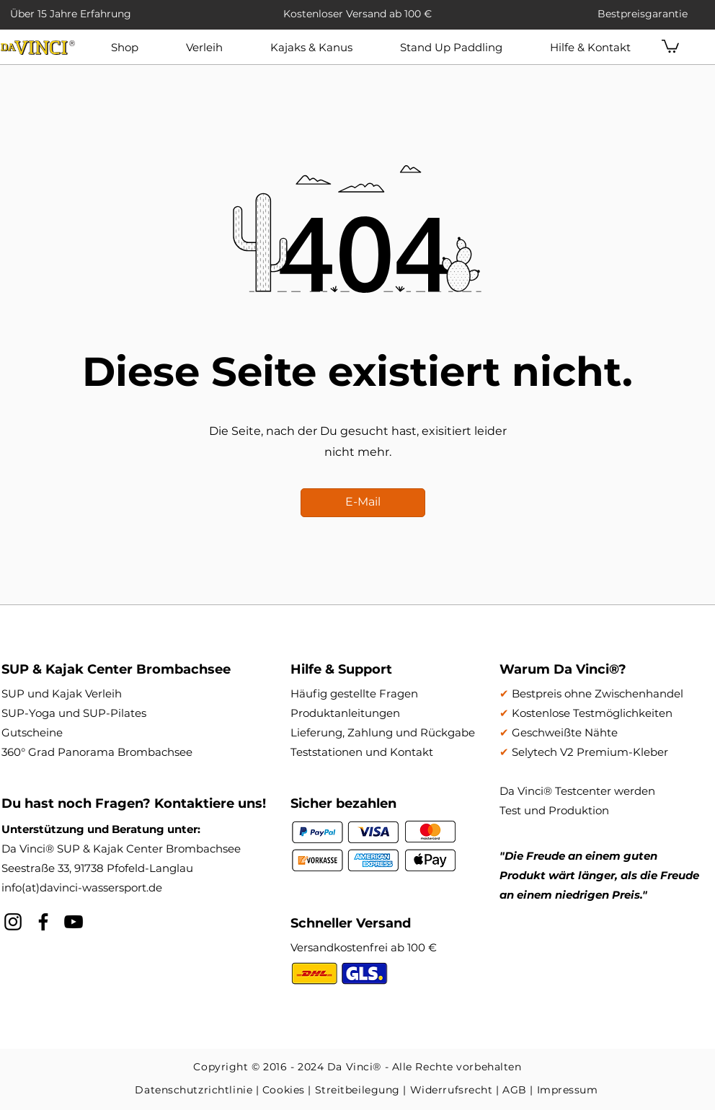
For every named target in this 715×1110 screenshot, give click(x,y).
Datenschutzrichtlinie (193, 1089)
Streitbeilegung (357, 1089)
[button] (204, 48)
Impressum (567, 1089)
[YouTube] (73, 921)
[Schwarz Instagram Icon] (13, 921)
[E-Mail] (363, 502)
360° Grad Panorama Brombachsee (96, 752)
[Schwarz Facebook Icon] (43, 921)
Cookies (283, 1089)
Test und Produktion (554, 810)
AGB (514, 1089)
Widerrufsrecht (451, 1089)
